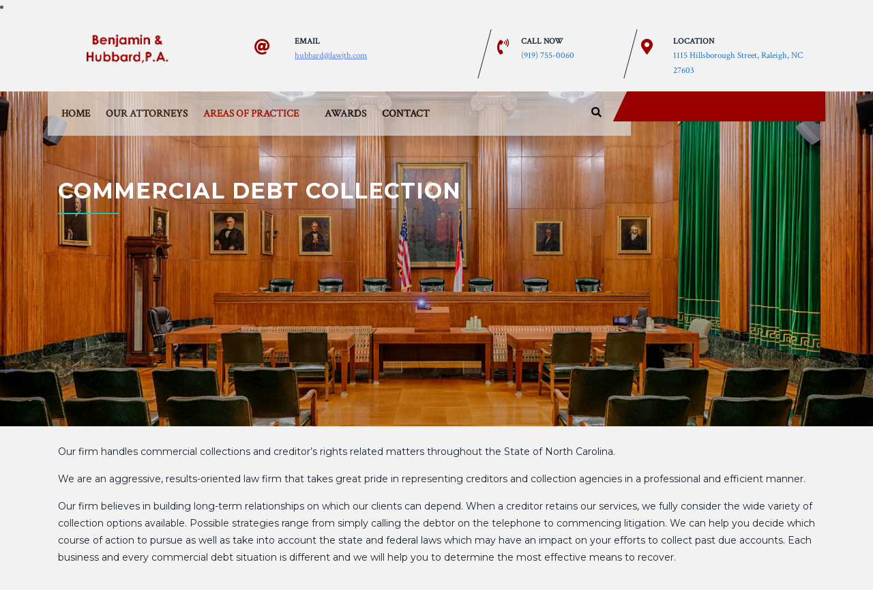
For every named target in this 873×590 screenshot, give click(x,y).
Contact (406, 113)
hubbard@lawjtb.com (331, 55)
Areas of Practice (251, 113)
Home (75, 113)
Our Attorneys (147, 113)
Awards (345, 113)
